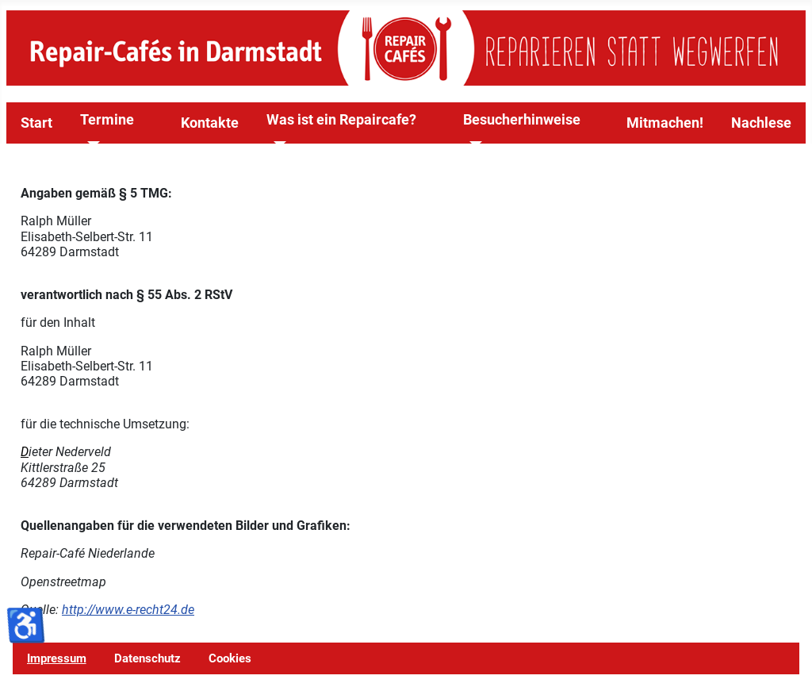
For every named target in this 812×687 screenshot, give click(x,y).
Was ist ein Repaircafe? (341, 120)
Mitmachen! (664, 123)
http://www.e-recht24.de (128, 609)
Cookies (230, 658)
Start (36, 123)
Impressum (56, 658)
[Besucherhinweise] (473, 144)
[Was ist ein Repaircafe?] (276, 144)
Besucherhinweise (521, 120)
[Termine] (90, 144)
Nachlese (761, 123)
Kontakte (210, 123)
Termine (107, 120)
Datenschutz (147, 658)
